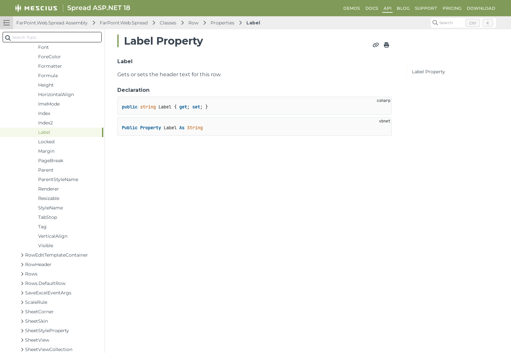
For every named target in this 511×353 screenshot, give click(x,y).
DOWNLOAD (481, 8)
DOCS (371, 8)
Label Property (428, 72)
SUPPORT (426, 8)
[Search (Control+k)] (463, 23)
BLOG (403, 8)
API (387, 8)
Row (193, 23)
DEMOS (351, 8)
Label (253, 23)
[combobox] (52, 37)
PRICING (452, 8)
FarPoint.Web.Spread (124, 23)
